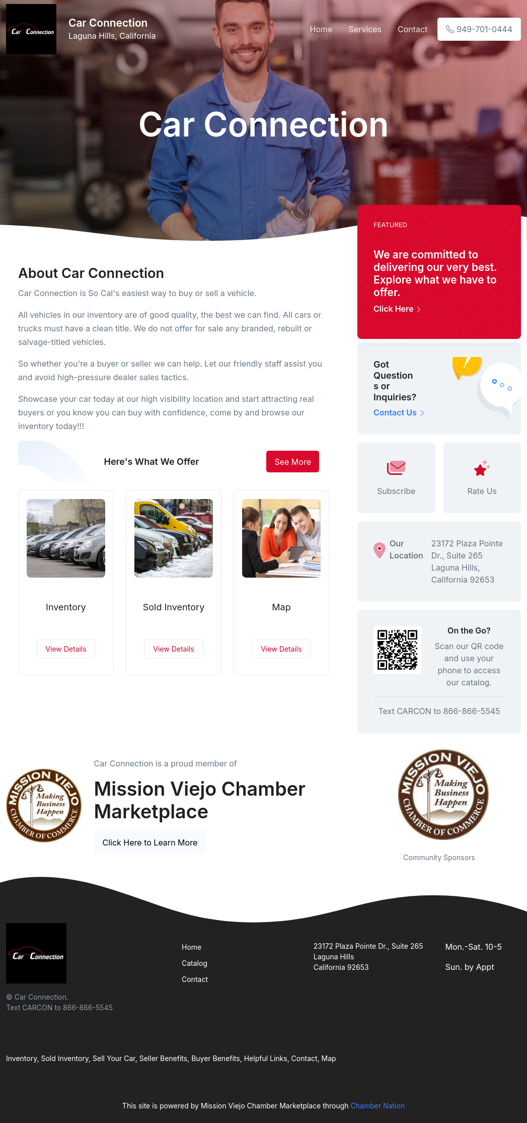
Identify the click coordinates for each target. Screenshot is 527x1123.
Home (321, 29)
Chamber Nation (378, 1105)
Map (281, 607)
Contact (412, 29)
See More (292, 462)
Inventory (66, 607)
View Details (65, 649)
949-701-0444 (479, 29)
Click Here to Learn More (150, 842)
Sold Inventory (174, 607)
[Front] (33, 29)
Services (365, 29)
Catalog (194, 963)
